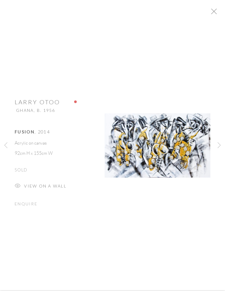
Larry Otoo (37, 104)
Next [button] (219, 145)
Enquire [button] (26, 205)
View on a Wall (41, 188)
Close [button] (220, 13)
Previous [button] (6, 145)
